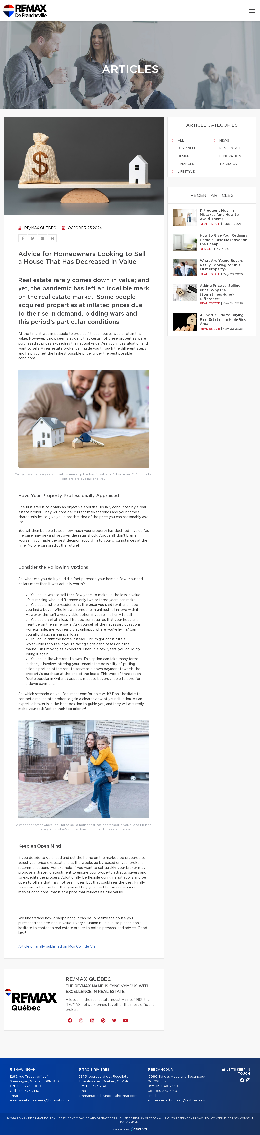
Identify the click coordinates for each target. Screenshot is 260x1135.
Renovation (227, 156)
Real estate (227, 148)
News (221, 140)
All (178, 140)
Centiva (139, 1129)
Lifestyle (183, 171)
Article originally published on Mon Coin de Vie (57, 946)
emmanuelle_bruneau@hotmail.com (39, 1100)
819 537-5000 (29, 1086)
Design (181, 156)
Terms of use (227, 1118)
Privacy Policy (204, 1118)
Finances (183, 164)
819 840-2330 (166, 1086)
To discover (228, 164)
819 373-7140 (28, 1091)
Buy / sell (184, 148)
